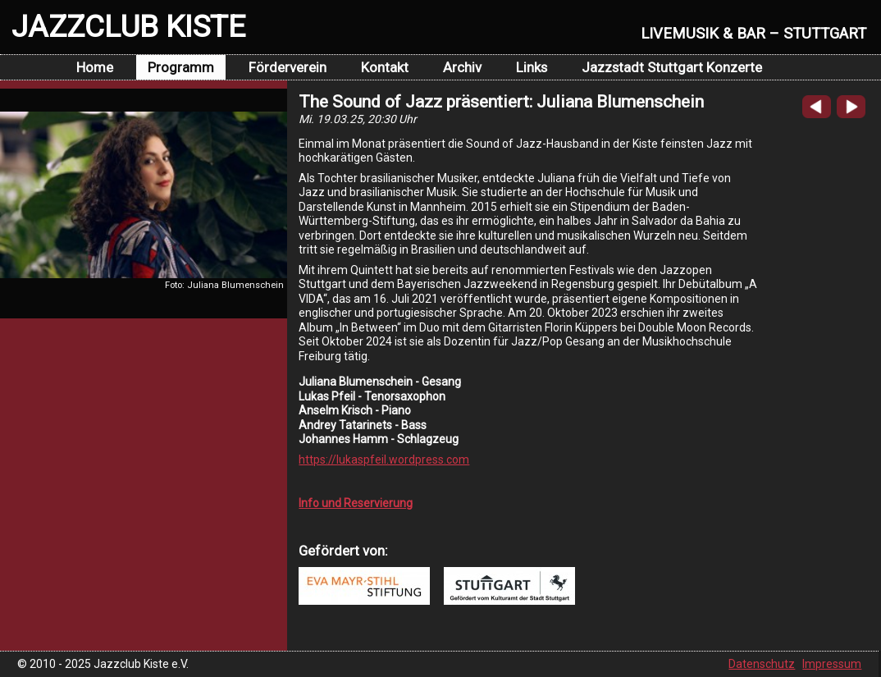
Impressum (831, 663)
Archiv (462, 67)
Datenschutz (761, 663)
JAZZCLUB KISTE (128, 26)
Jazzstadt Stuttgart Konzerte (672, 67)
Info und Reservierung (356, 503)
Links (531, 67)
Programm (181, 67)
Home (94, 67)
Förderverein (287, 67)
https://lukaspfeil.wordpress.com (384, 459)
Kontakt (385, 67)
